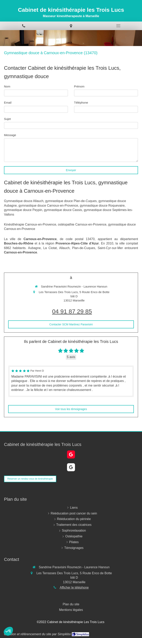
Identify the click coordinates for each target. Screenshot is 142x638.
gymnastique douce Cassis (63, 210)
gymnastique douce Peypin (23, 210)
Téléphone (81, 102)
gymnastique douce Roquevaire (102, 205)
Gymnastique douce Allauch (23, 201)
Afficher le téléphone (74, 587)
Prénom (79, 86)
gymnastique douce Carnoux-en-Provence (48, 205)
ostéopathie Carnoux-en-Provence (82, 224)
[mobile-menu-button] (118, 26)
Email (8, 102)
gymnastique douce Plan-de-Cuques (71, 201)
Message (10, 135)
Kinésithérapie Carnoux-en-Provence (30, 224)
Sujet (7, 119)
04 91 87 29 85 (72, 311)
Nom (7, 86)
